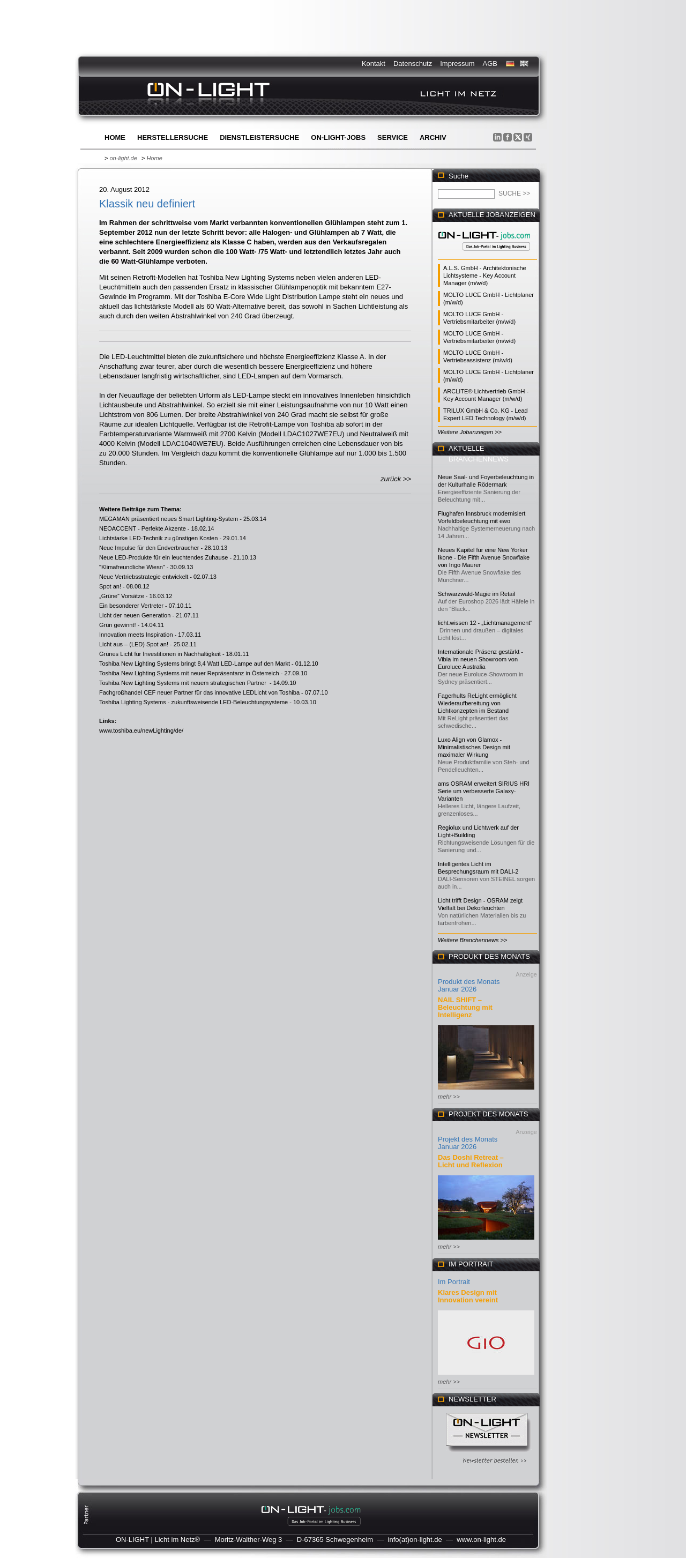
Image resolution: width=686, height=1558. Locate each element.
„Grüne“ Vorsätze (121, 596)
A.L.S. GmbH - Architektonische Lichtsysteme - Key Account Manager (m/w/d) (484, 275)
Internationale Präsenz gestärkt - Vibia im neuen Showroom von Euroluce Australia (480, 659)
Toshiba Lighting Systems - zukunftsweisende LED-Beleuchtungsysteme (193, 702)
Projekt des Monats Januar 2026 (467, 1143)
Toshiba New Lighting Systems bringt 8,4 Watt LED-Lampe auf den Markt (194, 663)
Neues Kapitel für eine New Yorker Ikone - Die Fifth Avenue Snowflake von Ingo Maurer (484, 557)
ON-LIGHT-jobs (338, 137)
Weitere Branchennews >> (472, 940)
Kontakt (373, 63)
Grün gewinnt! (117, 625)
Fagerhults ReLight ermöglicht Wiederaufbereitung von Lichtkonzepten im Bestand (477, 703)
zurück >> (396, 479)
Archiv (433, 137)
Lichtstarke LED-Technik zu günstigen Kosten (158, 538)
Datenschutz (412, 63)
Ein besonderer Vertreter (131, 605)
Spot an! (110, 586)
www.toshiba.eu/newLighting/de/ (141, 730)
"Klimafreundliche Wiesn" (132, 567)
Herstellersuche (172, 137)
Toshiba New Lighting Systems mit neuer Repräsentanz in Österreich (189, 673)
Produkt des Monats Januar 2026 (469, 985)
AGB (490, 63)
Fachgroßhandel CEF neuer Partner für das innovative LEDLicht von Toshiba (199, 692)
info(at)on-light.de (415, 1539)
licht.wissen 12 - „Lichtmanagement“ (485, 623)
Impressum (457, 63)
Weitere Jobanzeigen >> (470, 432)
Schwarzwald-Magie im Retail (476, 594)
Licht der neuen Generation (134, 615)
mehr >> (449, 1096)
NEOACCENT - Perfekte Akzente (142, 528)
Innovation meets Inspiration (136, 634)
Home (115, 137)
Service (392, 137)
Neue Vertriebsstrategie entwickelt (143, 576)
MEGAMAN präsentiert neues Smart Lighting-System (168, 519)
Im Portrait (454, 1282)
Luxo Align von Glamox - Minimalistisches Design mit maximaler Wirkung (474, 747)
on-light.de (123, 158)
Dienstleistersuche (259, 137)
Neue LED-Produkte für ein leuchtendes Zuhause (163, 557)
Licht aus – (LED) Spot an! (133, 644)
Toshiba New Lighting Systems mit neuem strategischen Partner (183, 683)
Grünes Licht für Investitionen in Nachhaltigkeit (160, 654)
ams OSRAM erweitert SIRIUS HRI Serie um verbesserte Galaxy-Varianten (484, 791)
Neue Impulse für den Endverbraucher (149, 548)
